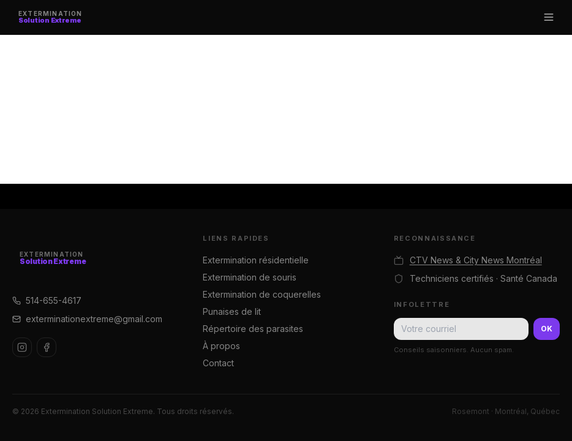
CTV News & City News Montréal (476, 260)
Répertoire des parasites (253, 328)
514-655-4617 (46, 300)
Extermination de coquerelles (262, 294)
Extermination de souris (249, 277)
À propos (221, 346)
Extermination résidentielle (256, 260)
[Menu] (549, 17)
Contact (218, 363)
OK (546, 328)
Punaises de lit (232, 311)
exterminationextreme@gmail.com (87, 319)
